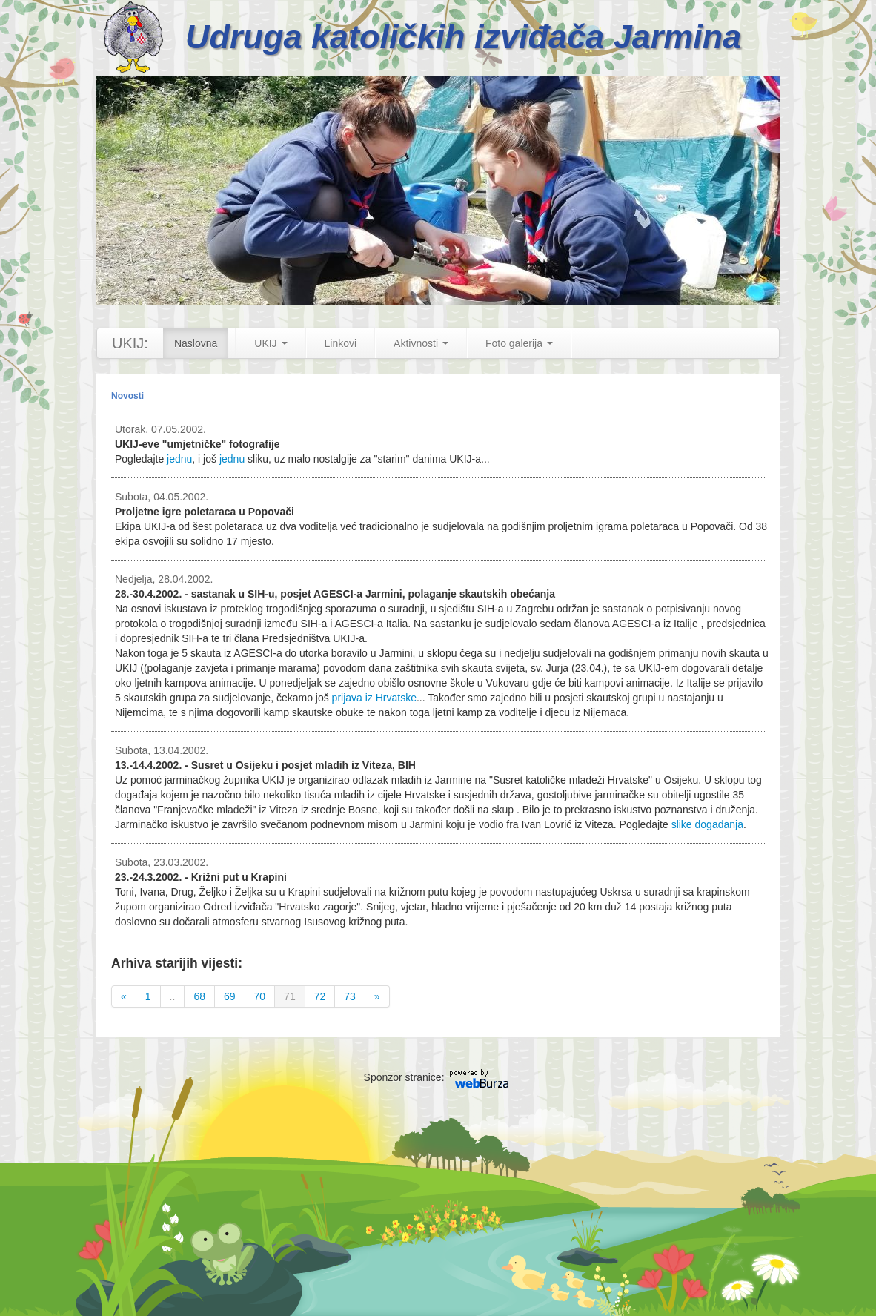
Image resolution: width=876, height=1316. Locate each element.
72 (320, 996)
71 (290, 996)
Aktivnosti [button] (421, 343)
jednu (179, 459)
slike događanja (707, 824)
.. (173, 996)
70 (260, 996)
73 (350, 996)
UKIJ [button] (270, 343)
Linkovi (341, 343)
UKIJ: (130, 343)
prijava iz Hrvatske (374, 698)
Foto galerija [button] (519, 343)
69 (230, 996)
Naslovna (195, 343)
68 (199, 996)
